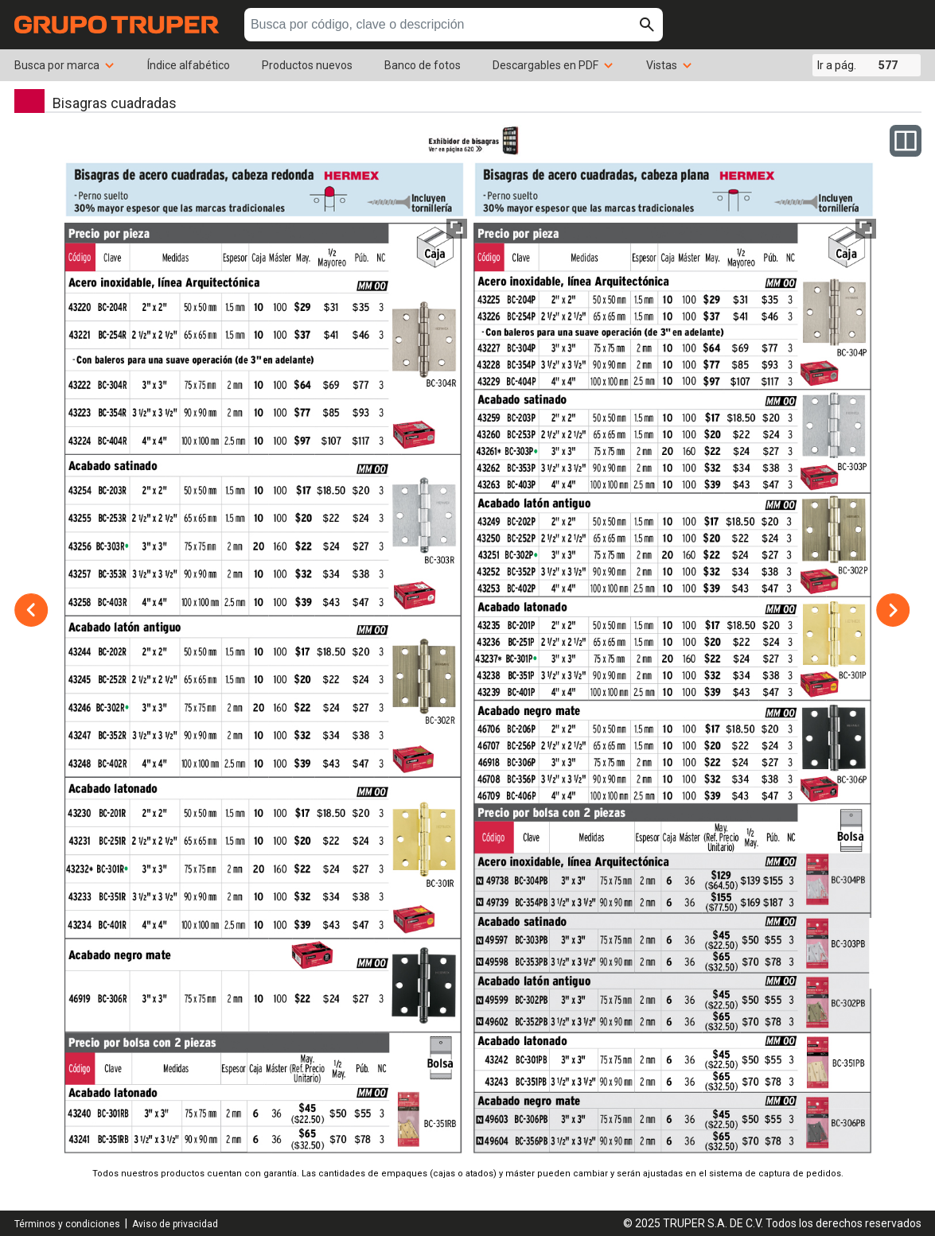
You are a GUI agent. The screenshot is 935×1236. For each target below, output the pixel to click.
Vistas (669, 65)
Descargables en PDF (553, 65)
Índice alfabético (188, 65)
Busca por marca (64, 65)
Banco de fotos (422, 65)
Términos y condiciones (67, 1224)
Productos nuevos (307, 65)
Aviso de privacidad (175, 1224)
